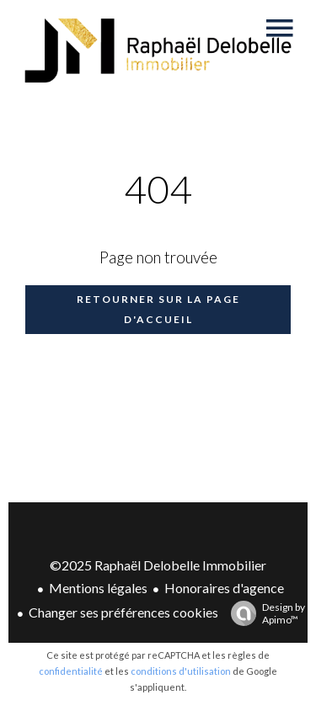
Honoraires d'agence (224, 588)
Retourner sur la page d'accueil (158, 309)
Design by (263, 613)
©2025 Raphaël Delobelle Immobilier (158, 565)
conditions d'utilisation (181, 671)
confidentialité (71, 671)
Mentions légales (98, 588)
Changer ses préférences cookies (123, 612)
